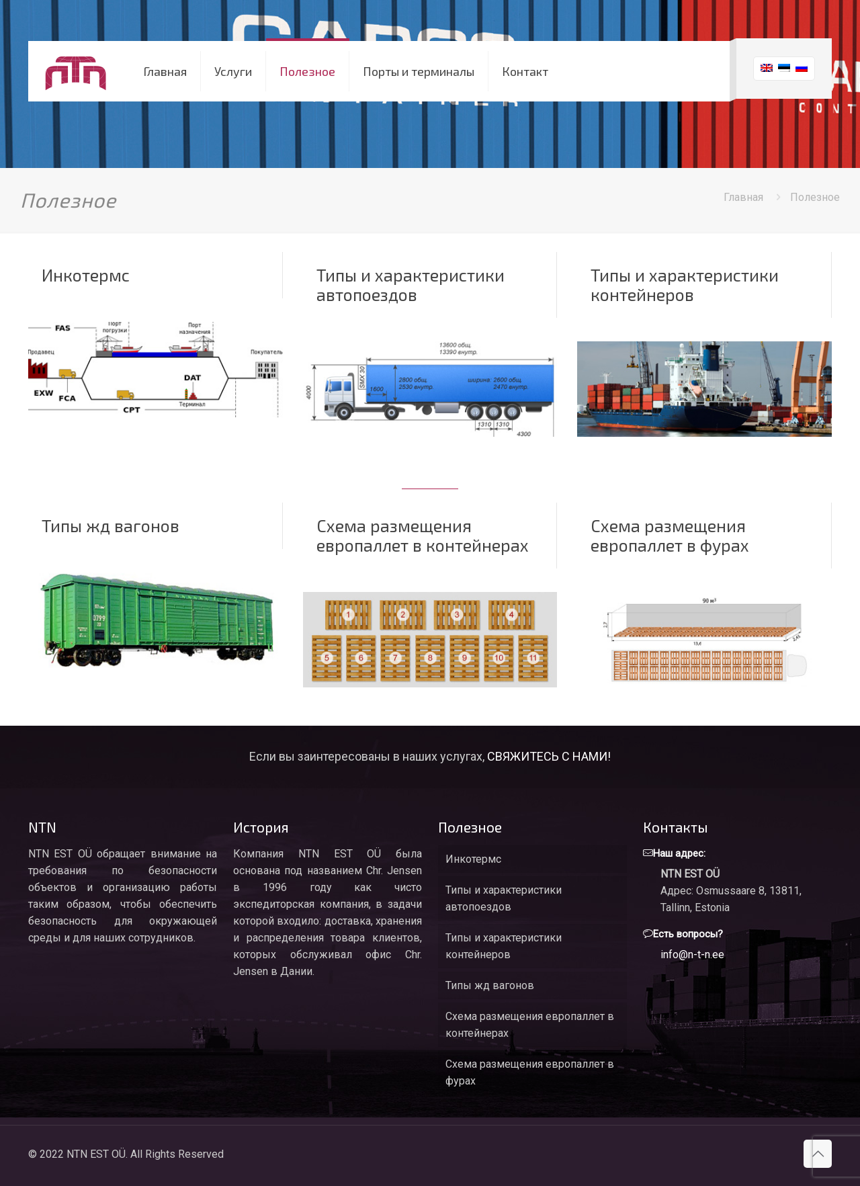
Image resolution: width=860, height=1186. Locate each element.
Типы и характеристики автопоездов (410, 284)
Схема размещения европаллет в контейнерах (422, 535)
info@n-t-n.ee (692, 954)
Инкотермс (86, 275)
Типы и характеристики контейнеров (685, 284)
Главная (743, 197)
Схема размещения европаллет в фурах (670, 535)
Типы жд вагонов (110, 525)
